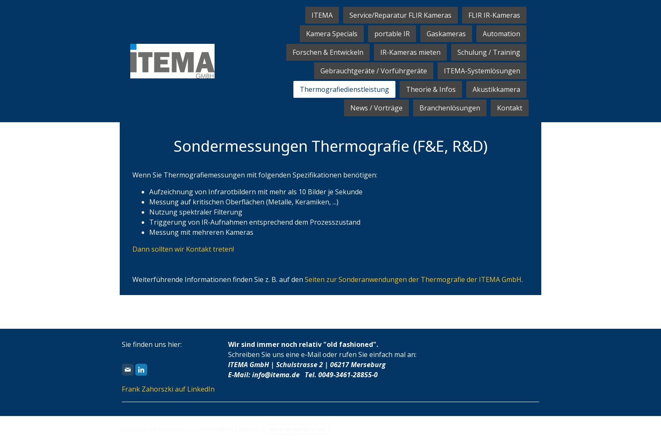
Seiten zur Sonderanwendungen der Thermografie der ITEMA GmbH (413, 279)
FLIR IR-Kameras (494, 15)
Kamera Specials (331, 33)
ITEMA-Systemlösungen (482, 70)
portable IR (392, 33)
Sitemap (249, 429)
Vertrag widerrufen (297, 429)
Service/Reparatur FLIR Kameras (400, 15)
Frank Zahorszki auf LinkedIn (168, 389)
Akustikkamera (496, 89)
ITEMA (322, 15)
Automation (501, 33)
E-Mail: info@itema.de (264, 374)
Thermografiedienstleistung (344, 89)
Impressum (134, 429)
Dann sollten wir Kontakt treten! (183, 249)
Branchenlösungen (449, 108)
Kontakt (509, 108)
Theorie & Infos (431, 89)
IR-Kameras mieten (410, 52)
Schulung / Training (488, 52)
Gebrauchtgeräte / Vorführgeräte (373, 70)
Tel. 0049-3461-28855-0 (341, 374)
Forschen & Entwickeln (328, 52)
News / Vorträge (376, 108)
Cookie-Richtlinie (212, 429)
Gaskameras (446, 33)
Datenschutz (170, 429)
